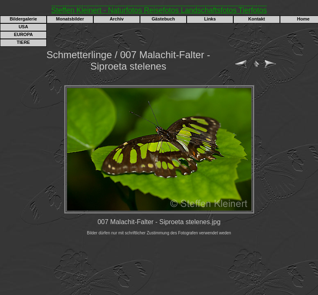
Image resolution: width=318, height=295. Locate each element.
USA (23, 26)
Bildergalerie (23, 18)
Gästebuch (163, 18)
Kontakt (256, 18)
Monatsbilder (70, 18)
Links (210, 18)
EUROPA (23, 34)
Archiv (117, 18)
